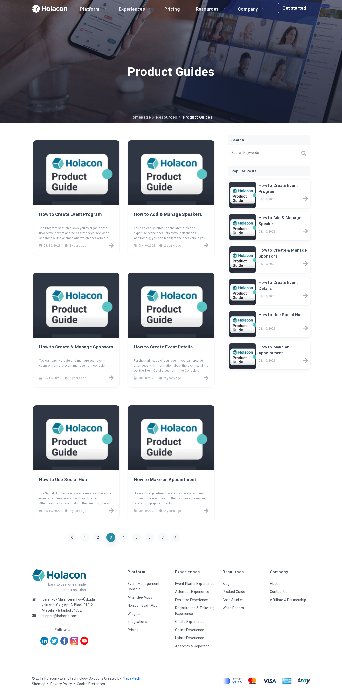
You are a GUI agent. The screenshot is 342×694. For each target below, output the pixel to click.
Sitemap (38, 684)
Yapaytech (131, 678)
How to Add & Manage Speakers (168, 214)
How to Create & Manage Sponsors (76, 346)
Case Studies (233, 600)
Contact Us (279, 592)
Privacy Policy (61, 684)
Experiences (132, 9)
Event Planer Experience (195, 584)
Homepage (140, 117)
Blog (226, 584)
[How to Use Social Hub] (111, 511)
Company (248, 9)
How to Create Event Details (163, 346)
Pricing (172, 9)
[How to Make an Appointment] (206, 511)
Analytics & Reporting (192, 646)
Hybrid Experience (189, 638)
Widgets (134, 614)
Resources (207, 9)
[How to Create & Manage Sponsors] (111, 378)
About (275, 584)
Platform (90, 9)
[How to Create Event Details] (206, 378)
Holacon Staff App (143, 605)
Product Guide (234, 592)
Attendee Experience (192, 592)
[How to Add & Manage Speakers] (206, 246)
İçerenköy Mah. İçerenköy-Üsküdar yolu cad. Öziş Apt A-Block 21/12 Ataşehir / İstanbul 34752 (69, 604)
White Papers (233, 608)
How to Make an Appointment (165, 479)
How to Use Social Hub (63, 479)
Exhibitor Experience (191, 600)
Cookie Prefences (91, 684)
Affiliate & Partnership (288, 600)
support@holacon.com (59, 616)
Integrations (137, 622)
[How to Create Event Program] (111, 246)
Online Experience (189, 630)
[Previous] (71, 537)
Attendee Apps (140, 597)
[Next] (175, 537)
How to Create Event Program (70, 214)
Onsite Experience (189, 622)
